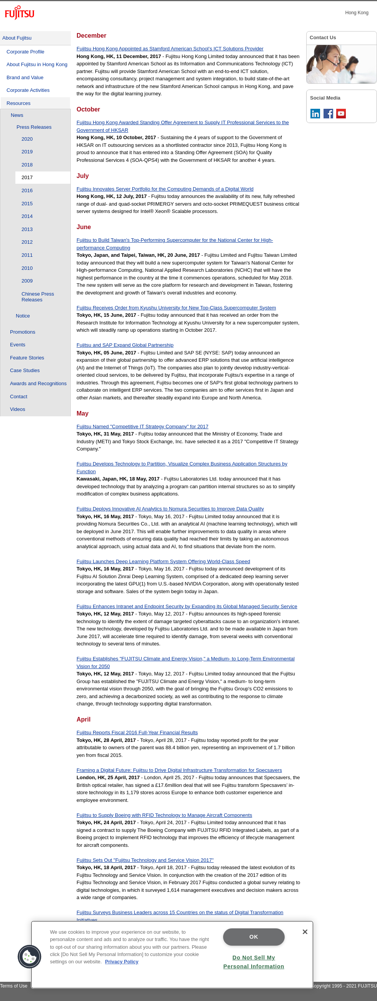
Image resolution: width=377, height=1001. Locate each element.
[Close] (305, 931)
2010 (27, 268)
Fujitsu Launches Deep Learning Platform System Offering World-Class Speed (163, 561)
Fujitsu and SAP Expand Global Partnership (125, 345)
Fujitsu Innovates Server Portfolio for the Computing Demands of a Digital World (165, 189)
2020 (27, 139)
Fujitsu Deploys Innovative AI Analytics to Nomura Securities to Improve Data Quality (170, 509)
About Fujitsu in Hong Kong (37, 64)
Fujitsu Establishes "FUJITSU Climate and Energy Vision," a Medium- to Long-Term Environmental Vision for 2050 (186, 662)
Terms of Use (13, 986)
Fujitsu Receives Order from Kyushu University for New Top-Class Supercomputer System (176, 308)
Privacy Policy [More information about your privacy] (121, 961)
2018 (27, 165)
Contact (18, 396)
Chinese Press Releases (38, 297)
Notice (23, 316)
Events (17, 345)
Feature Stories (27, 358)
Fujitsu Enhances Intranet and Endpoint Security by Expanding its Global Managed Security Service (187, 606)
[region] (172, 955)
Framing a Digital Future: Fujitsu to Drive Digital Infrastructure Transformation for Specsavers (179, 770)
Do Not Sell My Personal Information (254, 961)
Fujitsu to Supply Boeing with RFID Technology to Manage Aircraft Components (164, 815)
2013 (27, 229)
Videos (17, 409)
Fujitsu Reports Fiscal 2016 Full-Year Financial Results (137, 732)
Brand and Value (25, 77)
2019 (27, 152)
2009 (27, 281)
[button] (29, 956)
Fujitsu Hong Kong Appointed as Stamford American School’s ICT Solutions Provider (170, 49)
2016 (27, 190)
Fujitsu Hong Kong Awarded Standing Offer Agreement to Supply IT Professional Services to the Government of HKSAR (183, 126)
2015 (27, 203)
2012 (27, 242)
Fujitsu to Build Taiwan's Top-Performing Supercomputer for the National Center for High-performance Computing (175, 244)
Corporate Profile (25, 52)
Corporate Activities (28, 90)
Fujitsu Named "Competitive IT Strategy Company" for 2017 (143, 426)
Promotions (22, 332)
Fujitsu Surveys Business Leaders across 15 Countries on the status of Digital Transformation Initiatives (180, 916)
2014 (27, 216)
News (17, 115)
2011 (27, 255)
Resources (18, 103)
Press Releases (34, 127)
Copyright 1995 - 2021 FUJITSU (343, 986)
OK (253, 937)
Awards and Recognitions (38, 383)
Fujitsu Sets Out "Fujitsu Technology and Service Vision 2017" (145, 860)
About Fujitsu (17, 38)
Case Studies (25, 370)
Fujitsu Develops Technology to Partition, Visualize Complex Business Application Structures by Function (182, 467)
